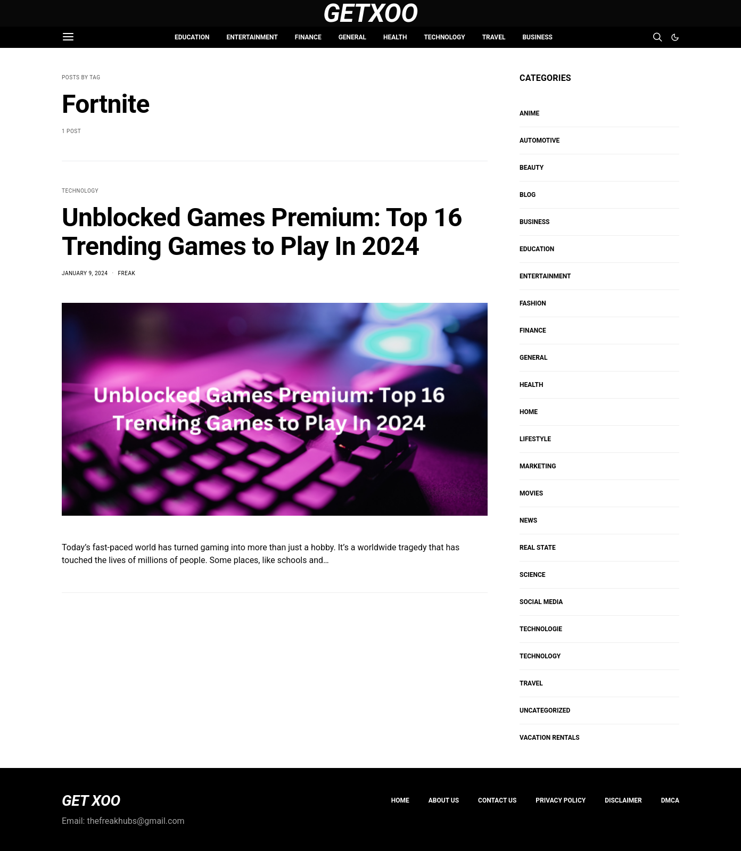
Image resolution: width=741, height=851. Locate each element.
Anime (529, 113)
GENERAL (352, 37)
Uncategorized (545, 710)
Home (400, 800)
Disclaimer (623, 800)
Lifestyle (535, 439)
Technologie (541, 629)
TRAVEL (494, 37)
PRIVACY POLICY (561, 800)
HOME (529, 412)
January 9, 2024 (85, 273)
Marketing (538, 466)
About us (444, 800)
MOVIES (531, 493)
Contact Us (497, 800)
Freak (127, 273)
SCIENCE (533, 575)
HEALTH (395, 37)
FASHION (533, 303)
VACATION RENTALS (550, 737)
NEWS (528, 520)
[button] (675, 37)
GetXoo (370, 13)
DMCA (670, 800)
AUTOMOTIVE (539, 140)
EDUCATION (192, 37)
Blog (528, 195)
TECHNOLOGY (444, 37)
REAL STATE (538, 547)
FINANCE (308, 37)
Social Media (541, 602)
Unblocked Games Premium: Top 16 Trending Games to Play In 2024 (262, 231)
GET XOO (91, 801)
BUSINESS (537, 37)
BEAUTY (532, 167)
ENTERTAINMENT (251, 37)
